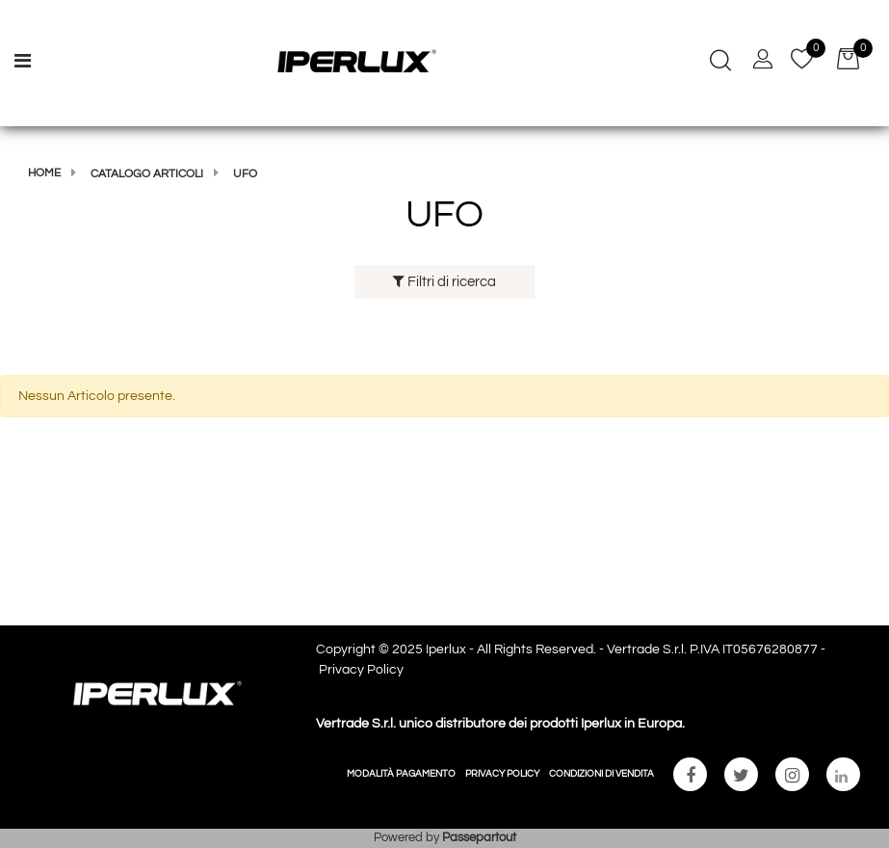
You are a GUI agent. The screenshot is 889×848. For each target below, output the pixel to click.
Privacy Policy (361, 669)
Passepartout (479, 837)
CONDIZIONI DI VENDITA (601, 774)
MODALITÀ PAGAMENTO (401, 774)
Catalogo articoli (147, 174)
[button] (720, 62)
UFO (245, 174)
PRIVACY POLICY (502, 774)
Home (44, 173)
